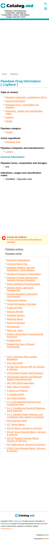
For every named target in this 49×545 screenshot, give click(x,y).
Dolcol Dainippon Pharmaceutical (23, 284)
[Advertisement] (24, 45)
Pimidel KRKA (14, 340)
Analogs (9, 117)
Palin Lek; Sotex (15, 330)
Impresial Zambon (16, 315)
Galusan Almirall (15, 311)
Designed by (42, 535)
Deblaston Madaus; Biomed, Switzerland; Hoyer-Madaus (21, 268)
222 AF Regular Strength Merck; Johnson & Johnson (23, 439)
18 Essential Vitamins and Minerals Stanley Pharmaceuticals (24, 378)
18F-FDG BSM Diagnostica (20, 383)
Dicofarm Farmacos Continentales (24, 274)
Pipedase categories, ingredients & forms (26, 97)
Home (4, 74)
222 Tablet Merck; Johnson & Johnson (26, 444)
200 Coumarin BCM (17, 421)
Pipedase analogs (14, 249)
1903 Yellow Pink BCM (18, 387)
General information (15, 101)
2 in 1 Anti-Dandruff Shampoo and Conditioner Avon (24, 403)
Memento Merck (15, 319)
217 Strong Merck (16, 424)
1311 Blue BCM (15, 363)
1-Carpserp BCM (15, 394)
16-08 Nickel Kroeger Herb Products (25, 373)
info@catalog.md (6, 529)
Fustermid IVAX (14, 308)
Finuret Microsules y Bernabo (21, 304)
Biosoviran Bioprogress (18, 260)
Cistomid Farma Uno (17, 264)
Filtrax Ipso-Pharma (17, 300)
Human (9, 132)
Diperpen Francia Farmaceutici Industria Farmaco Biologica (22, 279)
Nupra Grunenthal (16, 323)
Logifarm (9, 152)
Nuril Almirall (13, 326)
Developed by (41, 539)
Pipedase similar (13, 253)
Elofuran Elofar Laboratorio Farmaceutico (20, 289)
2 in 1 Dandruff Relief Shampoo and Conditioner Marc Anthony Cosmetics (25, 415)
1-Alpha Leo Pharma (17, 390)
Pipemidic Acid (12, 142)
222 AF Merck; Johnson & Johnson (24, 428)
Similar (8, 121)
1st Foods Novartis (16, 398)
